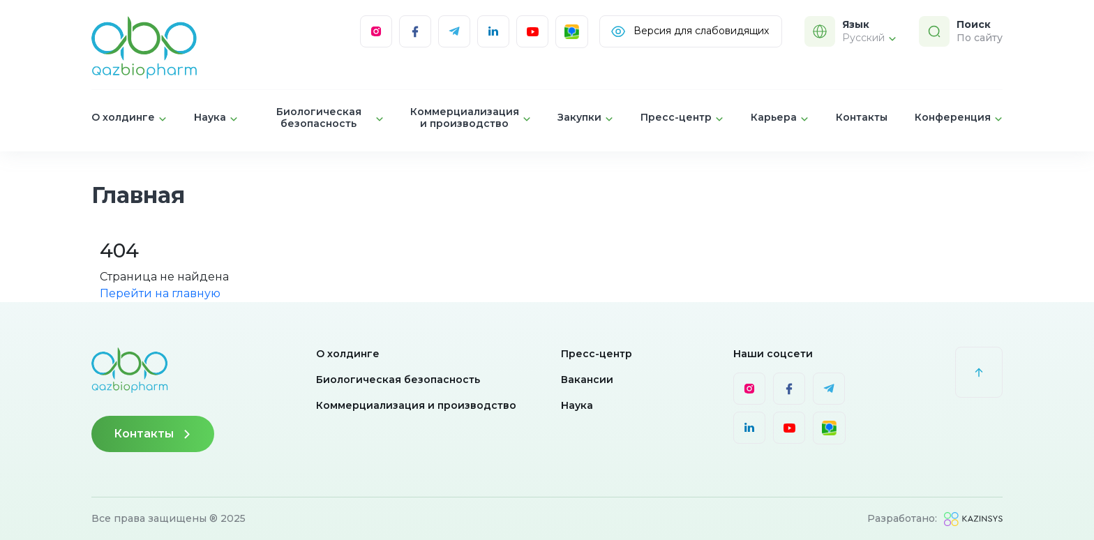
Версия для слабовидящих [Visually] (689, 31)
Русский (869, 37)
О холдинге (348, 353)
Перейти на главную (160, 293)
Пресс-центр (596, 353)
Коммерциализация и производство (416, 405)
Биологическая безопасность (398, 379)
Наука (577, 405)
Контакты (861, 117)
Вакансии (587, 379)
